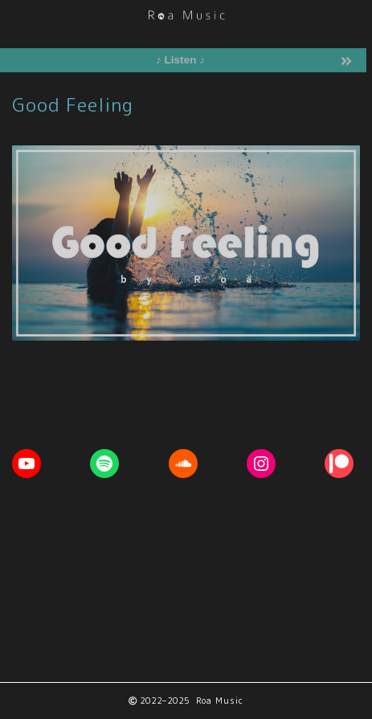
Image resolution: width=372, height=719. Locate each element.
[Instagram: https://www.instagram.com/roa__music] (261, 463)
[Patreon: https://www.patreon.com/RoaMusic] (339, 463)
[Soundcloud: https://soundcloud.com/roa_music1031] (183, 463)
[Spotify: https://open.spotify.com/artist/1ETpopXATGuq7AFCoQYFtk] (104, 463)
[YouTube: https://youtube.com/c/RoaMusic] (26, 463)
